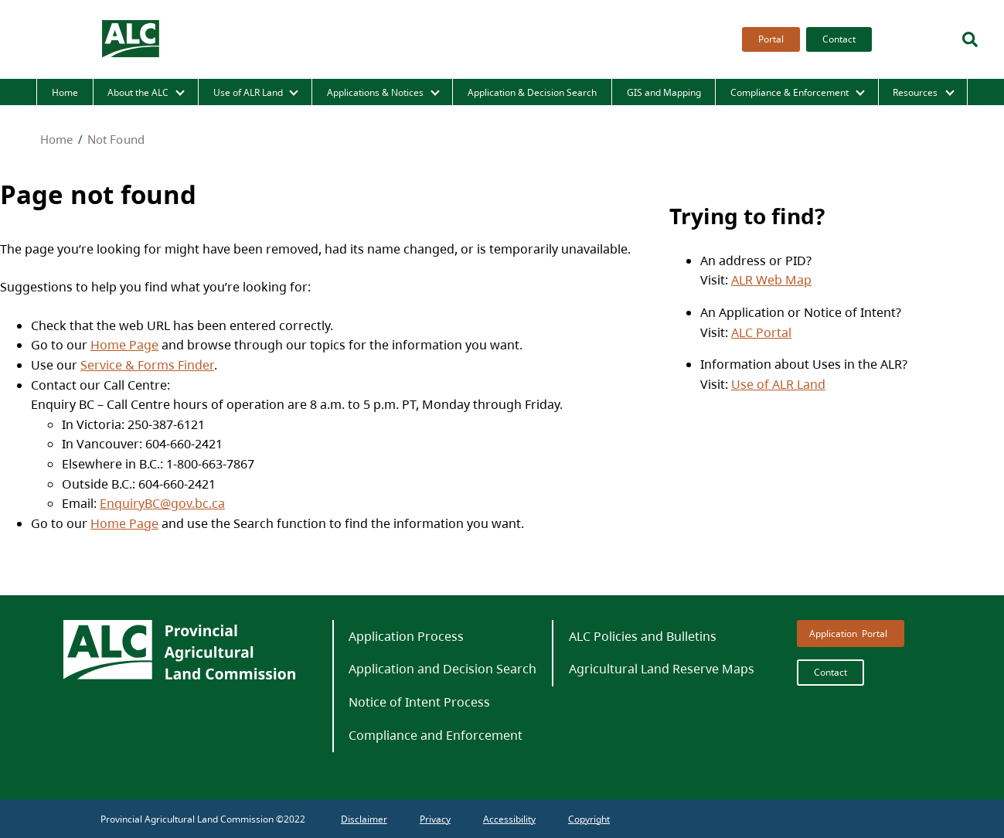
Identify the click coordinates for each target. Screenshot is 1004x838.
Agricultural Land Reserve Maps (661, 668)
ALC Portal (761, 332)
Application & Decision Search (532, 92)
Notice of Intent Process (419, 701)
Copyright (589, 819)
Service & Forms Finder (147, 364)
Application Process (406, 636)
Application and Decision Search (442, 668)
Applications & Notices (375, 92)
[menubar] (802, 39)
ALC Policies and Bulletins (642, 636)
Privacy (435, 819)
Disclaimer (364, 819)
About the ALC (137, 92)
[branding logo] (131, 39)
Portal (771, 39)
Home (65, 92)
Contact (839, 39)
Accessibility (509, 819)
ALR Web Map (771, 279)
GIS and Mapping (664, 92)
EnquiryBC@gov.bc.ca (162, 503)
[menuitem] (768, 39)
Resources (915, 92)
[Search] (970, 39)
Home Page (124, 344)
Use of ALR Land (248, 92)
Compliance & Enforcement (789, 92)
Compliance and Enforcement (435, 735)
